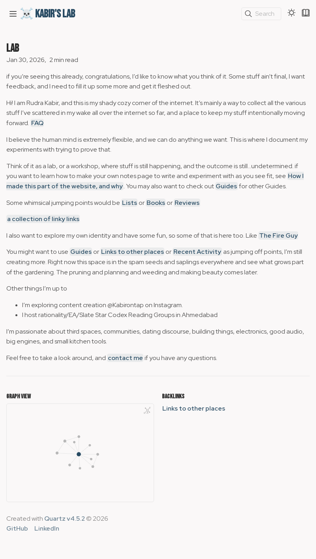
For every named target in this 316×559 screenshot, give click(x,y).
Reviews (187, 203)
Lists (129, 203)
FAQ (37, 123)
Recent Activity (197, 252)
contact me (125, 358)
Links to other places (132, 252)
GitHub (17, 528)
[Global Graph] (147, 410)
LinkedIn (46, 528)
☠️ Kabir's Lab (47, 14)
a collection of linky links (43, 219)
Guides (226, 186)
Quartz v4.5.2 (64, 518)
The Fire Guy (278, 235)
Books (156, 203)
